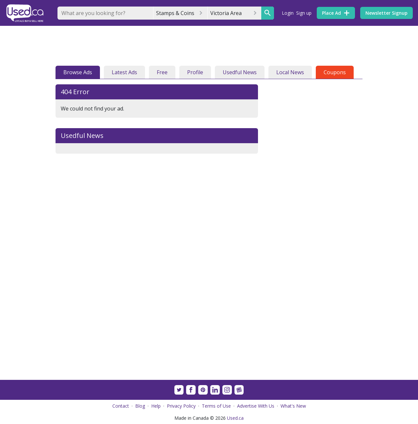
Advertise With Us (255, 406)
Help (156, 406)
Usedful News (240, 72)
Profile (195, 72)
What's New (293, 406)
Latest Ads (124, 72)
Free (162, 72)
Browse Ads (77, 72)
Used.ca (235, 418)
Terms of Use (216, 406)
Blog (140, 406)
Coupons (335, 72)
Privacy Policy (181, 406)
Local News (290, 72)
